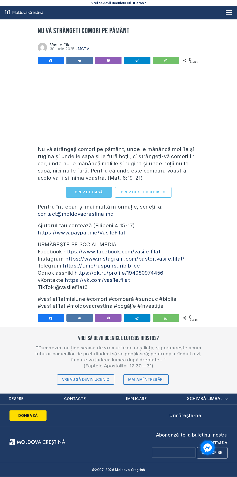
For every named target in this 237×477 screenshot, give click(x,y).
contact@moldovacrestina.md (76, 214)
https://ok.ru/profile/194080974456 (119, 273)
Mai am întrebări (146, 379)
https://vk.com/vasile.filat (97, 280)
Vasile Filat (61, 44)
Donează (28, 415)
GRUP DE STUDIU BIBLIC (143, 192)
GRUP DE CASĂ (89, 192)
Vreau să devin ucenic (85, 379)
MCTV (83, 48)
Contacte (75, 398)
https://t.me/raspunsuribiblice (101, 266)
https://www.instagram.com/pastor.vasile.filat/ (124, 259)
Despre (16, 398)
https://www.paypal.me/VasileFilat (81, 233)
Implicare (136, 398)
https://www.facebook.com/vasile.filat (111, 252)
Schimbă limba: (207, 398)
